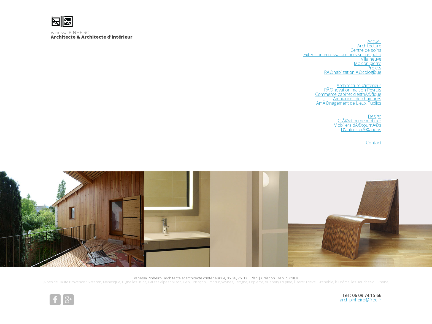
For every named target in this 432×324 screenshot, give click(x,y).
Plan (254, 278)
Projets (374, 68)
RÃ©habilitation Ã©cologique (352, 72)
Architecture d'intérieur (359, 85)
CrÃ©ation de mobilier (359, 121)
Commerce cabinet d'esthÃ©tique (348, 94)
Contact (373, 143)
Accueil (374, 41)
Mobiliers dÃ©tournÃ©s (357, 125)
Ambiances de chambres (357, 99)
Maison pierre (367, 63)
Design (374, 116)
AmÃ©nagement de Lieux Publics (348, 103)
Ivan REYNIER (287, 278)
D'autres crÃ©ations (361, 129)
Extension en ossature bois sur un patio (342, 55)
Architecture (369, 46)
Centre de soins (365, 50)
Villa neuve (371, 59)
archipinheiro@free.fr (360, 300)
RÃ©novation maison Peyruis (352, 90)
